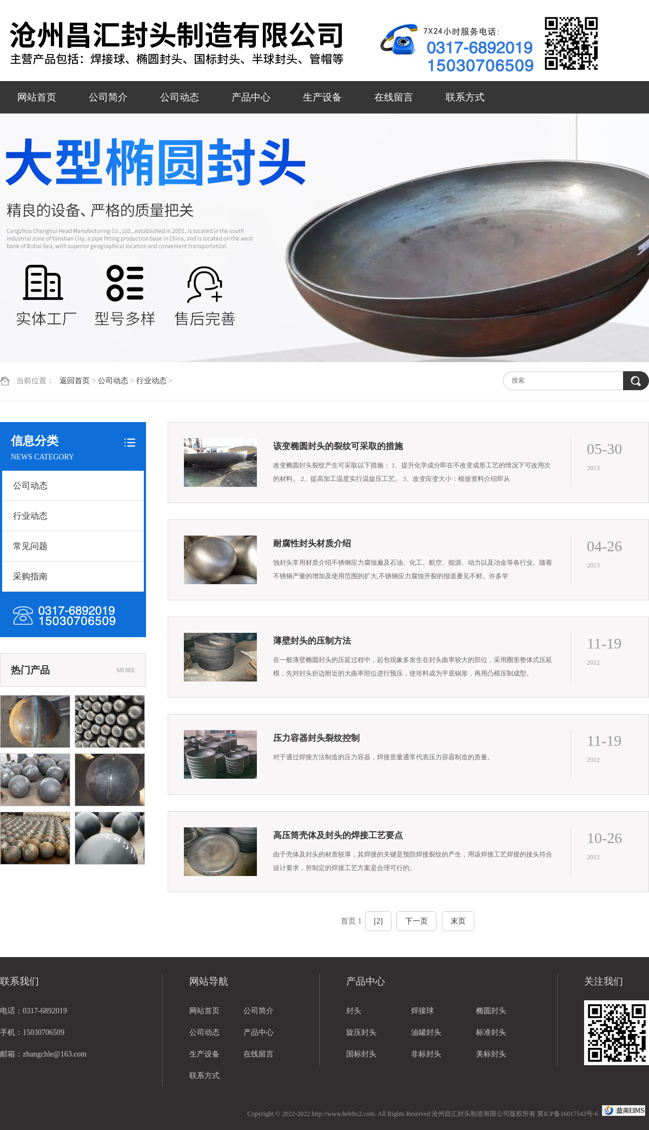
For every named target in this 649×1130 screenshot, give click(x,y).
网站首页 (36, 97)
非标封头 (426, 1054)
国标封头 (361, 1054)
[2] (378, 921)
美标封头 (491, 1054)
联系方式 (465, 97)
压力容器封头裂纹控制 (316, 738)
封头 (353, 1011)
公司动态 (179, 97)
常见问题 (30, 546)
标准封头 (491, 1032)
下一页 (416, 921)
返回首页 (74, 381)
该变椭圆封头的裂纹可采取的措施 (338, 446)
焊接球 (422, 1011)
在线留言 (393, 97)
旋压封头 (361, 1032)
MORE (125, 670)
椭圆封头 (491, 1011)
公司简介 (108, 97)
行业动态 (151, 381)
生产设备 (322, 97)
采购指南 (30, 576)
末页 (458, 921)
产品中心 (250, 97)
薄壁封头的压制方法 (312, 640)
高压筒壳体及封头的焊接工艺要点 (338, 835)
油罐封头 (426, 1032)
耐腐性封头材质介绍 (312, 543)
